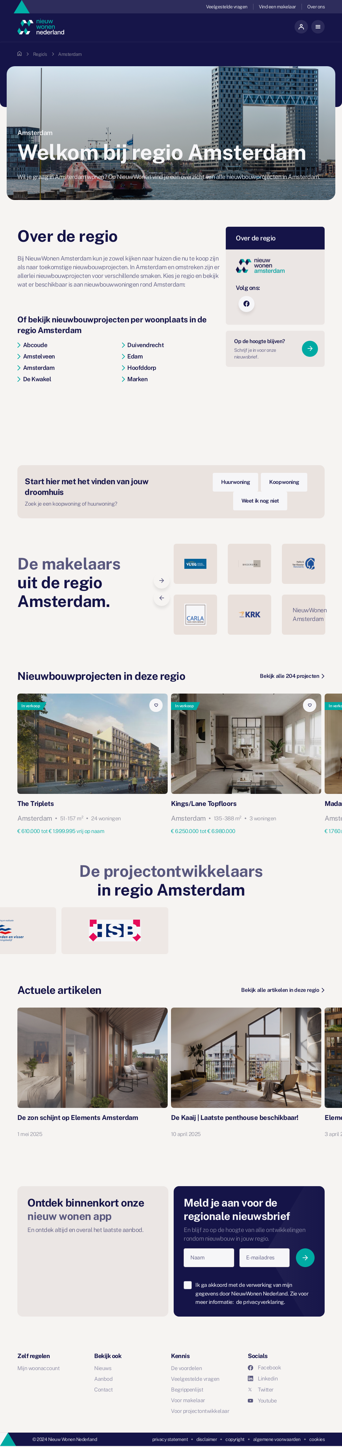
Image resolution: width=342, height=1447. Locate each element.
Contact (103, 1389)
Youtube (262, 1401)
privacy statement (170, 1439)
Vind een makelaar (277, 6)
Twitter (261, 1389)
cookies (317, 1439)
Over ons (316, 6)
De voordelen (186, 1368)
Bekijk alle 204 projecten (292, 676)
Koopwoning (284, 482)
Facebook (264, 1367)
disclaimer (206, 1439)
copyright (234, 1439)
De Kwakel (34, 379)
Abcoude (32, 344)
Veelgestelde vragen (226, 6)
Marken (135, 379)
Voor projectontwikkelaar (200, 1411)
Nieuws (102, 1368)
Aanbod (103, 1379)
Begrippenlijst (187, 1389)
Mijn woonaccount (38, 1368)
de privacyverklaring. (260, 1302)
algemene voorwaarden (277, 1439)
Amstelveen (36, 356)
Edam (132, 356)
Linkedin (263, 1378)
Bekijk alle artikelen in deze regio (282, 990)
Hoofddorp (139, 367)
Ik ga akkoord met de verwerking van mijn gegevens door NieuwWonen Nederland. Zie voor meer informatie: (251, 1293)
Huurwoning (235, 482)
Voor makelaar (188, 1400)
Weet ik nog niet (260, 501)
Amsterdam (35, 367)
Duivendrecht (143, 344)
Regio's (40, 54)
